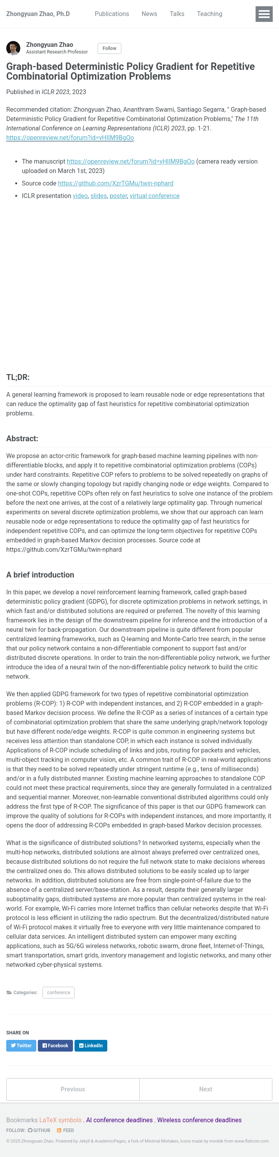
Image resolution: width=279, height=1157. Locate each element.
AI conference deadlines (119, 1120)
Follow (109, 48)
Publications (112, 14)
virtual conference (155, 196)
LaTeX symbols (60, 1120)
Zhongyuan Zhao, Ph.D (38, 14)
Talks (177, 14)
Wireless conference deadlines (199, 1120)
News (149, 14)
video (80, 196)
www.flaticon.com (252, 1141)
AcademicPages (110, 1141)
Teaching (209, 14)
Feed (65, 1130)
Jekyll (84, 1141)
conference (58, 992)
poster (118, 196)
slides (99, 196)
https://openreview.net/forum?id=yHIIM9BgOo (130, 161)
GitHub (39, 1130)
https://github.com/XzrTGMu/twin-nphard (116, 183)
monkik (216, 1141)
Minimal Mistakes (162, 1141)
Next (205, 1089)
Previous (72, 1089)
